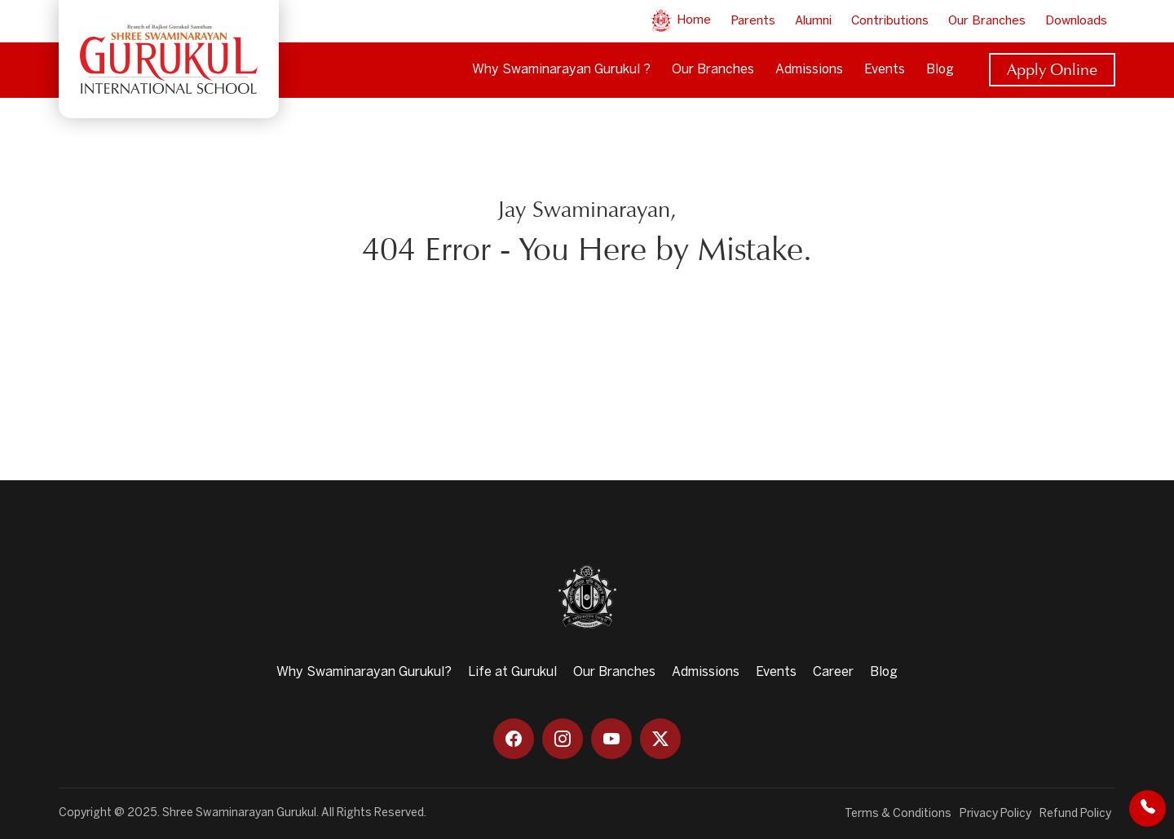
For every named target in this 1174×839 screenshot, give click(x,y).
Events (884, 70)
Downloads (1076, 21)
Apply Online (1052, 69)
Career (833, 672)
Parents (752, 21)
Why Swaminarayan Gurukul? (364, 672)
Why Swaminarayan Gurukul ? (561, 70)
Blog (940, 70)
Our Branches (987, 21)
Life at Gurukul (512, 672)
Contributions (890, 21)
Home (680, 20)
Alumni (813, 21)
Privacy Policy (995, 814)
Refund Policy (1075, 814)
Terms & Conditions (898, 814)
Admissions (809, 70)
